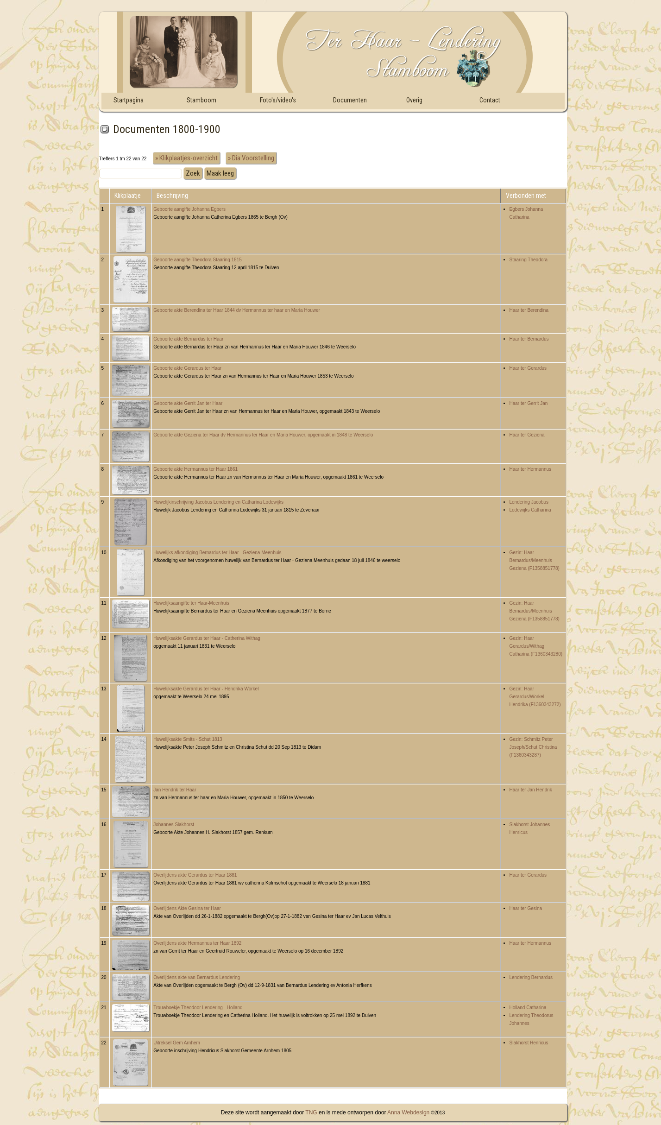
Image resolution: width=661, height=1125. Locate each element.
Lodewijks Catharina (530, 509)
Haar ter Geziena (527, 434)
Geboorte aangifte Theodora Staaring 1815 (197, 259)
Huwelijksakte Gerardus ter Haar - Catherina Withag (206, 638)
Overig (414, 100)
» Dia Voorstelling (251, 158)
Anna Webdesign (408, 1112)
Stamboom (201, 100)
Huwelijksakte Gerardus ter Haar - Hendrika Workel (205, 688)
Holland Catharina (528, 1007)
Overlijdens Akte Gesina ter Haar (187, 908)
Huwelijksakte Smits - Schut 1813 (187, 739)
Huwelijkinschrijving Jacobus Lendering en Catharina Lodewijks (218, 502)
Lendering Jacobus (529, 502)
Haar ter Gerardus (528, 368)
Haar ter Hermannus (531, 469)
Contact (489, 100)
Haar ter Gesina (526, 908)
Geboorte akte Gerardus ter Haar (187, 368)
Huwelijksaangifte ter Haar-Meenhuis (191, 603)
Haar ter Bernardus (529, 338)
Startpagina (128, 100)
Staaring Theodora (529, 259)
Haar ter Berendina (529, 310)
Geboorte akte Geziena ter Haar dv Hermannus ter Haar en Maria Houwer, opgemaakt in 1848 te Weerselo (263, 434)
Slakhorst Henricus (529, 1042)
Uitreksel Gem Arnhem (176, 1042)
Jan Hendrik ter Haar (174, 789)
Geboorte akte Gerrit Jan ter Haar (187, 403)
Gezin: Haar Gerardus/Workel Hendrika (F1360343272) (535, 696)
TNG (310, 1112)
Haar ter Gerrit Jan (529, 403)
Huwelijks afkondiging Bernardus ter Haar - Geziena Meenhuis (217, 552)
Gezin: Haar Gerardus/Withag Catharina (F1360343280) (536, 646)
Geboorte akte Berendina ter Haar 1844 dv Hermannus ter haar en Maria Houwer (236, 310)
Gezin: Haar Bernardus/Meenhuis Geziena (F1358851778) (535, 560)
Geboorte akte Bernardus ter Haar (188, 338)
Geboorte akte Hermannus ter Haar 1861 (195, 469)
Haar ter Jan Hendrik (531, 789)
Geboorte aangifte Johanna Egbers (189, 209)
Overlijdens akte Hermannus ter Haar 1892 (197, 943)
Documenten (350, 100)
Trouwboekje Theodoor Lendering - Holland (197, 1007)
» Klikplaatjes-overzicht (186, 158)
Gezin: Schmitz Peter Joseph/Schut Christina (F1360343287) (533, 747)
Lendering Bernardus (531, 977)
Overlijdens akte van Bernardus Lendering (196, 977)
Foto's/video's (278, 100)
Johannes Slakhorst (173, 824)
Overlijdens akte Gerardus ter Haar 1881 (195, 875)
